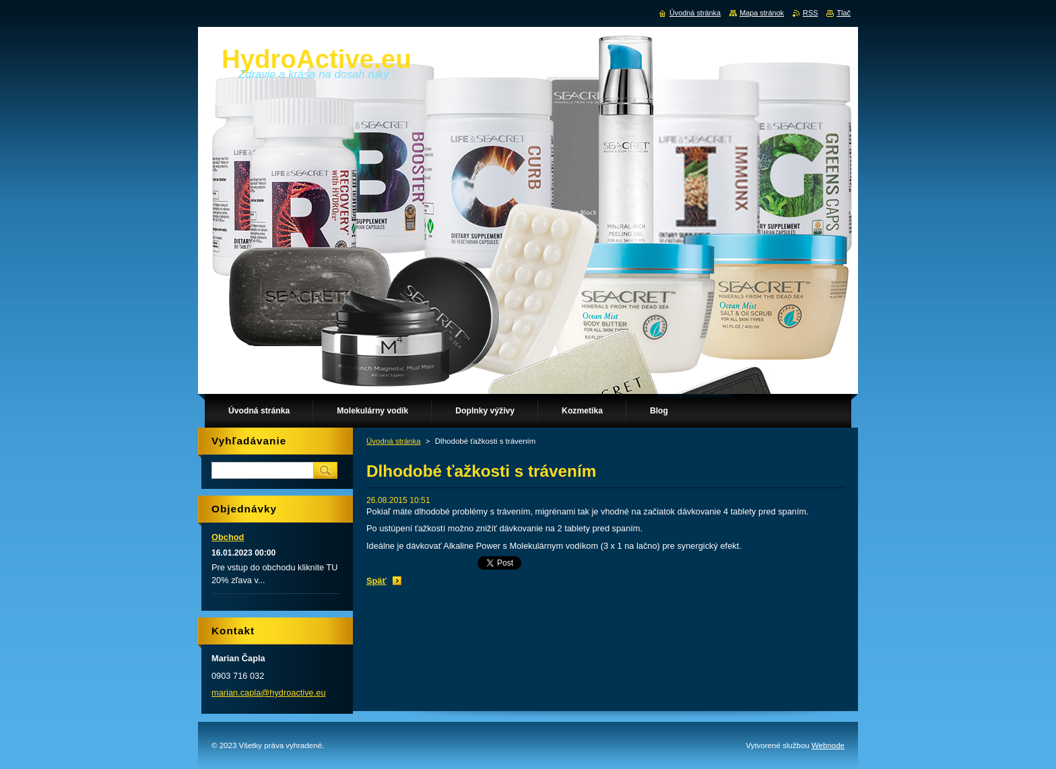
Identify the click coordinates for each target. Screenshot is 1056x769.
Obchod (227, 537)
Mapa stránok (761, 13)
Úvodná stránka (393, 441)
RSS (810, 13)
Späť (376, 581)
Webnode (828, 745)
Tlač (843, 13)
